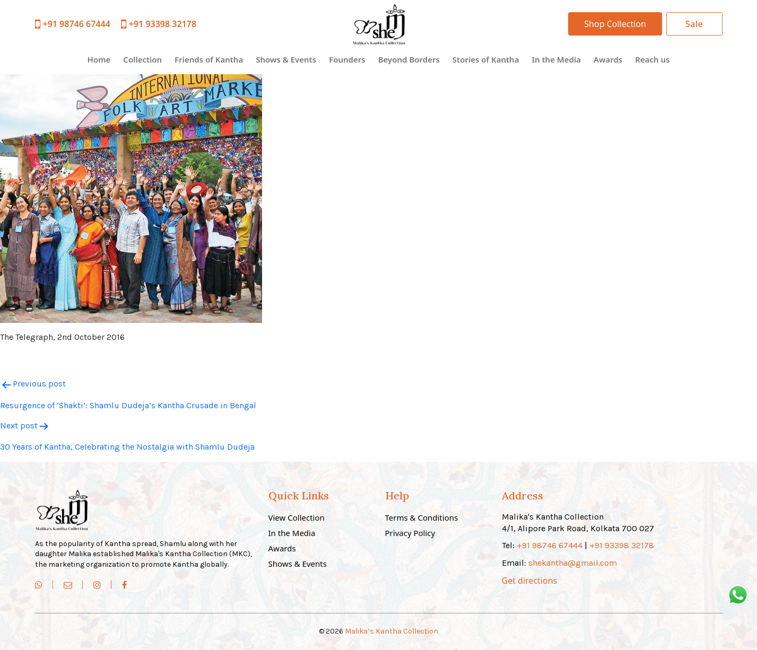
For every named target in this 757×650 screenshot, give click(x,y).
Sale (694, 24)
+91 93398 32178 (158, 23)
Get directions (530, 580)
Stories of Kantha (486, 59)
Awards (608, 59)
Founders (347, 59)
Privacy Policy (410, 533)
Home (99, 59)
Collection (142, 59)
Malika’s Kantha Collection (391, 631)
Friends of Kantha (209, 59)
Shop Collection (615, 24)
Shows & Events (286, 59)
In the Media (556, 59)
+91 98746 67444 (72, 23)
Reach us (652, 59)
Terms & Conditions (421, 517)
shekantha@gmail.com (572, 563)
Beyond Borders (409, 59)
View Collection (296, 517)
